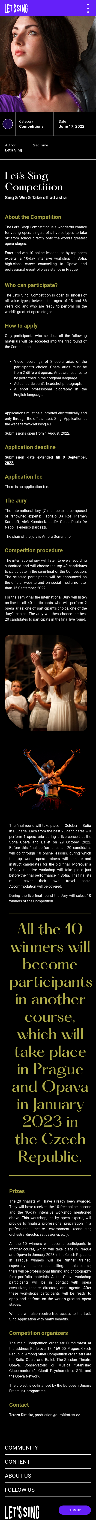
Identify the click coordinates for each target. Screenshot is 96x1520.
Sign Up (75, 1510)
